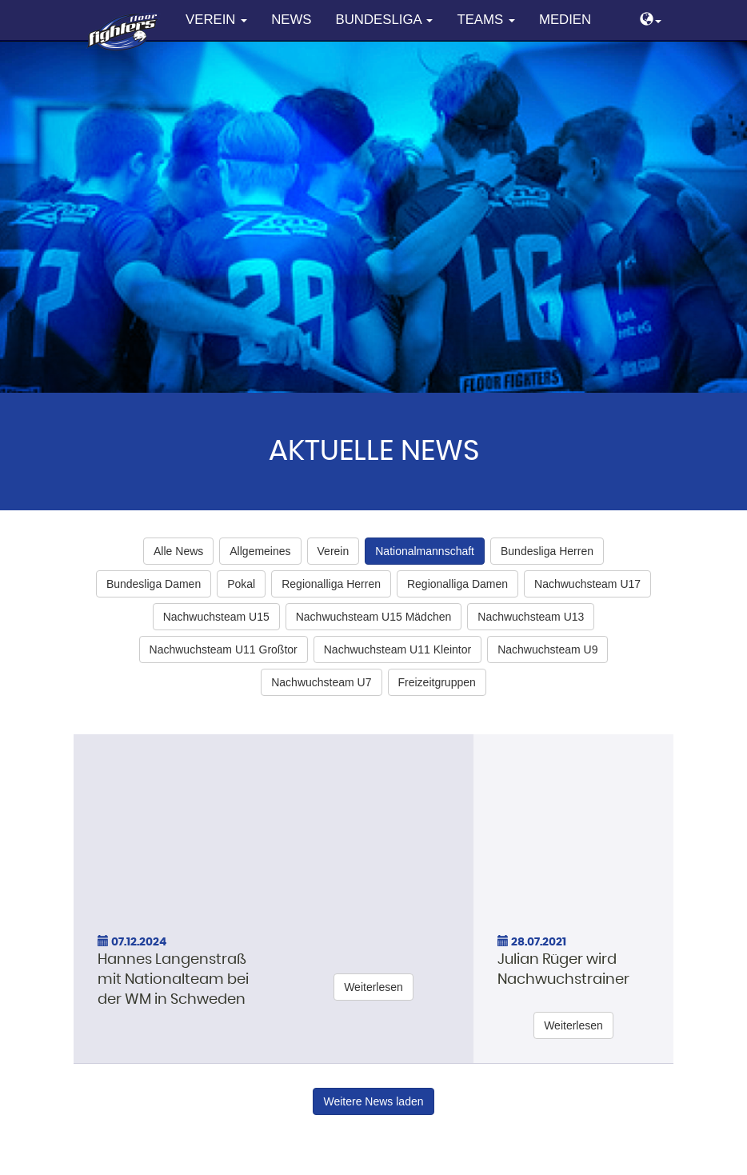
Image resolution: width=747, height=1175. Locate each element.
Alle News (178, 551)
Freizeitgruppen (437, 682)
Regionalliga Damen (457, 584)
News (291, 19)
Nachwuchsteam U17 (587, 584)
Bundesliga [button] (384, 19)
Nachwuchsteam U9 (547, 649)
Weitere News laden (373, 1101)
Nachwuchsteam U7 (321, 682)
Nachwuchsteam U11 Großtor (224, 649)
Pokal (241, 584)
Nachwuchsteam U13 (530, 616)
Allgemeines (260, 551)
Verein (334, 551)
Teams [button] (485, 19)
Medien (565, 19)
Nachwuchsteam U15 (216, 616)
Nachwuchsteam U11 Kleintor (397, 649)
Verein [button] (216, 19)
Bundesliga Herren (547, 551)
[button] (650, 20)
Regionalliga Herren (331, 584)
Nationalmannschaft (424, 551)
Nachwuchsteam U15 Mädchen (374, 616)
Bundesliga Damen (153, 584)
